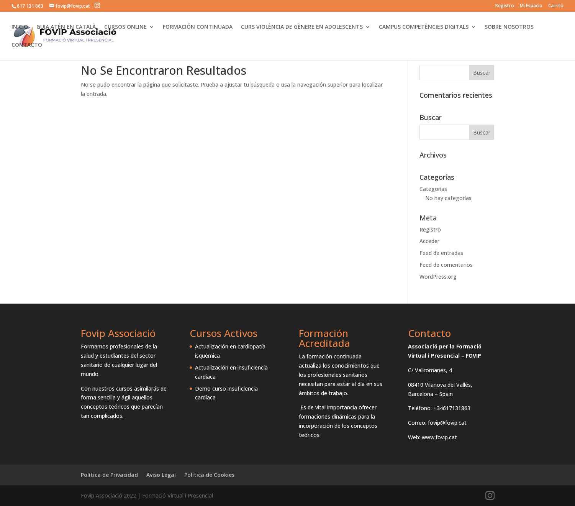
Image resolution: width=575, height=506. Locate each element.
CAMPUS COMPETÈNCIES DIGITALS (424, 27)
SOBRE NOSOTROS (509, 27)
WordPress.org (438, 276)
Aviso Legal (161, 474)
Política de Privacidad (109, 474)
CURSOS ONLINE (125, 27)
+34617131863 (451, 408)
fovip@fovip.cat (447, 422)
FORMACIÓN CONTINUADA (198, 27)
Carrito (556, 6)
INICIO (19, 27)
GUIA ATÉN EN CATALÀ (66, 27)
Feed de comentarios (446, 264)
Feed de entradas (441, 252)
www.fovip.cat (439, 437)
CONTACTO (26, 45)
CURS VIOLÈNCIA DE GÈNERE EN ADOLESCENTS (302, 27)
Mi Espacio (531, 6)
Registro (504, 6)
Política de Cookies (209, 474)
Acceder (429, 241)
